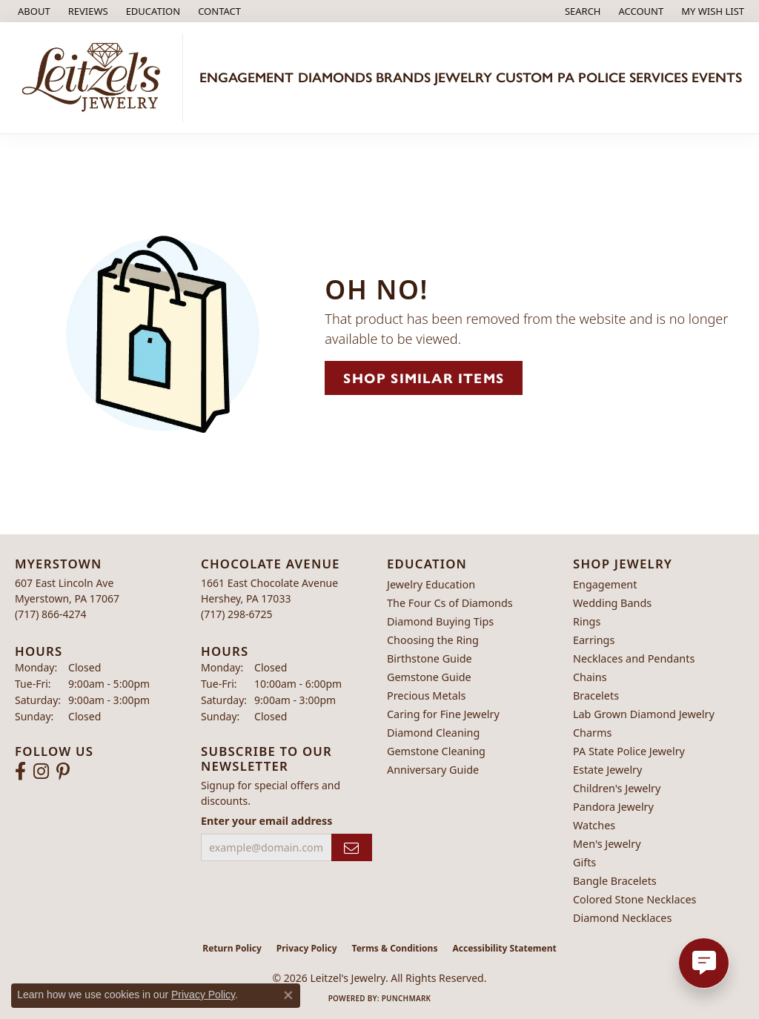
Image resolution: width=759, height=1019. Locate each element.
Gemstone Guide (429, 677)
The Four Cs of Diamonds (450, 603)
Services (658, 77)
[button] (152, 11)
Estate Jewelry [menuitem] (607, 770)
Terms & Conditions (395, 948)
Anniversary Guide (433, 770)
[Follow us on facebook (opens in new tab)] (20, 771)
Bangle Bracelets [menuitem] (615, 881)
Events (717, 77)
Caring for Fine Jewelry (443, 714)
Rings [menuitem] (586, 621)
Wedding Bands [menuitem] (612, 603)
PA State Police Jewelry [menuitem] (629, 751)
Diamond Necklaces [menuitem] (622, 918)
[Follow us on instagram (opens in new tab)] (41, 771)
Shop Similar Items (423, 378)
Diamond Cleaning (433, 733)
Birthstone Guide (429, 658)
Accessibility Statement (504, 948)
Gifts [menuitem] (584, 862)
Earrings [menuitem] (593, 640)
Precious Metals (426, 695)
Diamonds (335, 77)
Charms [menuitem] (592, 733)
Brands (403, 77)
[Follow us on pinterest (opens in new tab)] (63, 771)
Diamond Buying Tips (440, 621)
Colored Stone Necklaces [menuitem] (635, 899)
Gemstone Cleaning (436, 751)
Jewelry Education (431, 584)
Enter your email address (266, 821)
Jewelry (463, 77)
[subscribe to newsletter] (351, 847)
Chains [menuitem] (590, 677)
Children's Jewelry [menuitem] (616, 788)
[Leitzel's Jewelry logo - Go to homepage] (95, 77)
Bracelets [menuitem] (596, 695)
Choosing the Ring (433, 640)
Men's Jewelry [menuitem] (607, 844)
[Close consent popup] (288, 995)
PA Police (591, 77)
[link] (32, 11)
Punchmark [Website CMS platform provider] (406, 998)
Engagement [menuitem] (605, 584)
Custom (524, 77)
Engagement (246, 77)
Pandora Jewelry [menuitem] (613, 807)
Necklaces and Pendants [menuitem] (634, 658)
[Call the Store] (51, 614)
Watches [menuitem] (594, 825)
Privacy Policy (306, 948)
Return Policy (232, 948)
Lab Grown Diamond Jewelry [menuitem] (644, 714)
